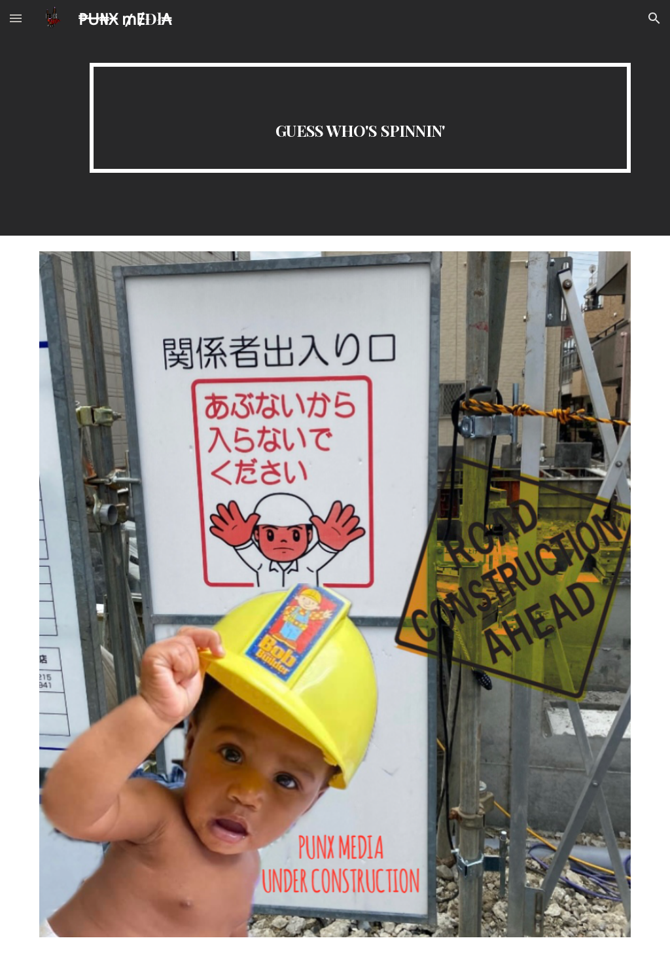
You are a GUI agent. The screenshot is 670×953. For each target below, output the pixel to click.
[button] (15, 18)
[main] (360, 118)
